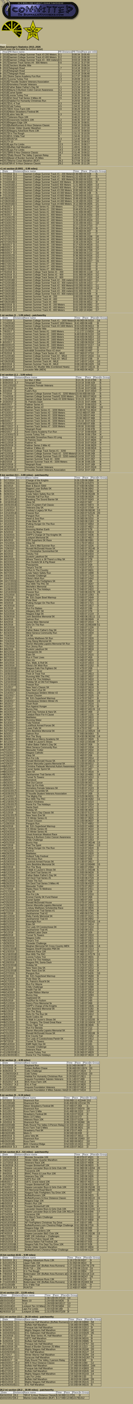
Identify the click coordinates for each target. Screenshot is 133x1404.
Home (3, 44)
